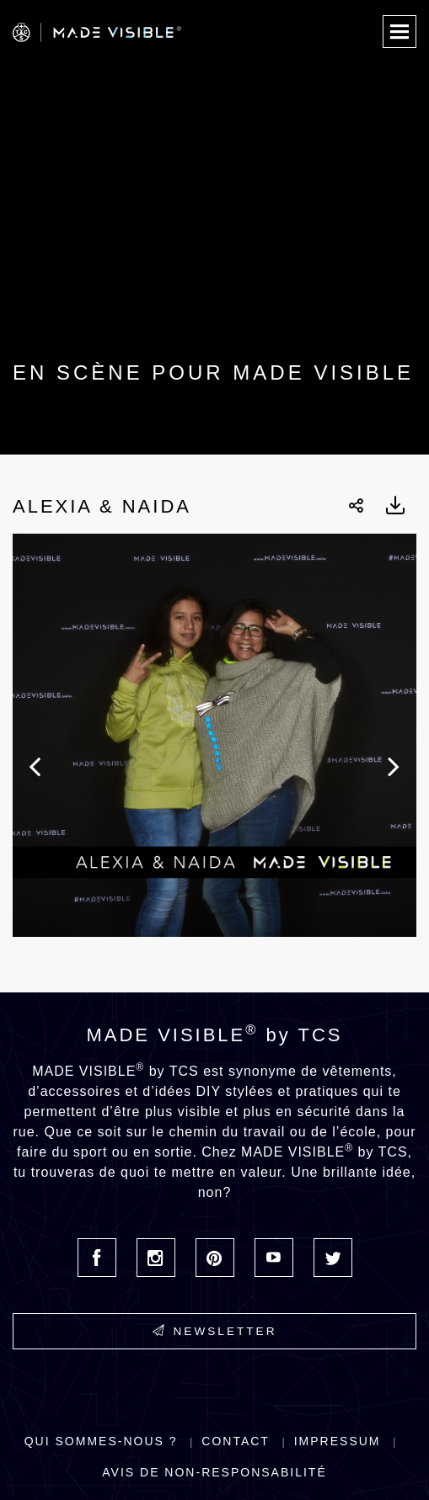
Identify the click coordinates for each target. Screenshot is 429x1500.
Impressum (337, 1441)
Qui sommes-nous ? (101, 1441)
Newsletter (215, 1331)
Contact (235, 1441)
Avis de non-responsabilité (214, 1472)
